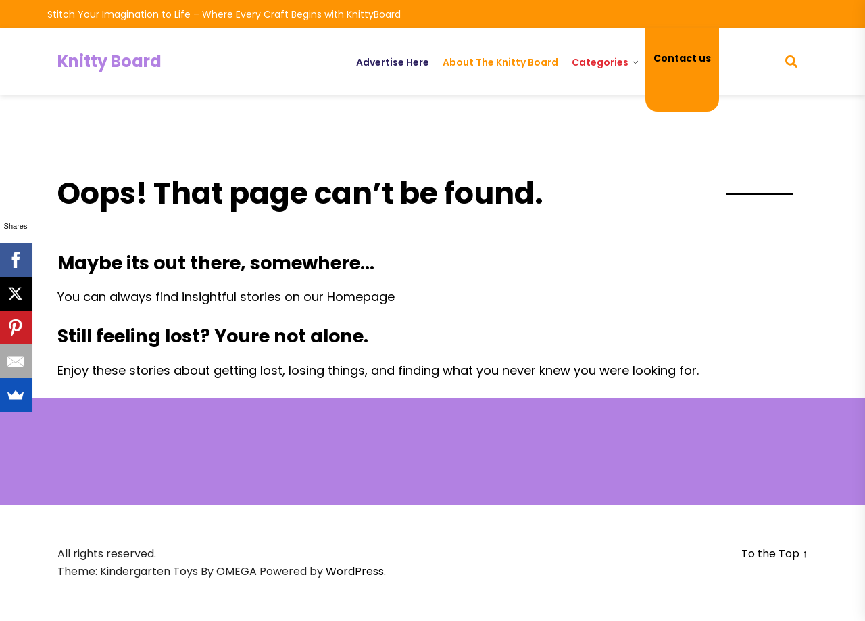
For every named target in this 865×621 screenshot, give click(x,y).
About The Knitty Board (500, 62)
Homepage (361, 296)
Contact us (682, 58)
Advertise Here (392, 62)
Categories (600, 62)
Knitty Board (109, 61)
